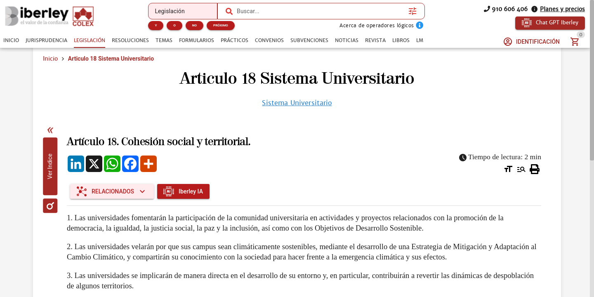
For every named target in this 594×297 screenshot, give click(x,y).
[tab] (11, 40)
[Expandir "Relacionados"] (112, 191)
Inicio (50, 58)
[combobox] (320, 11)
